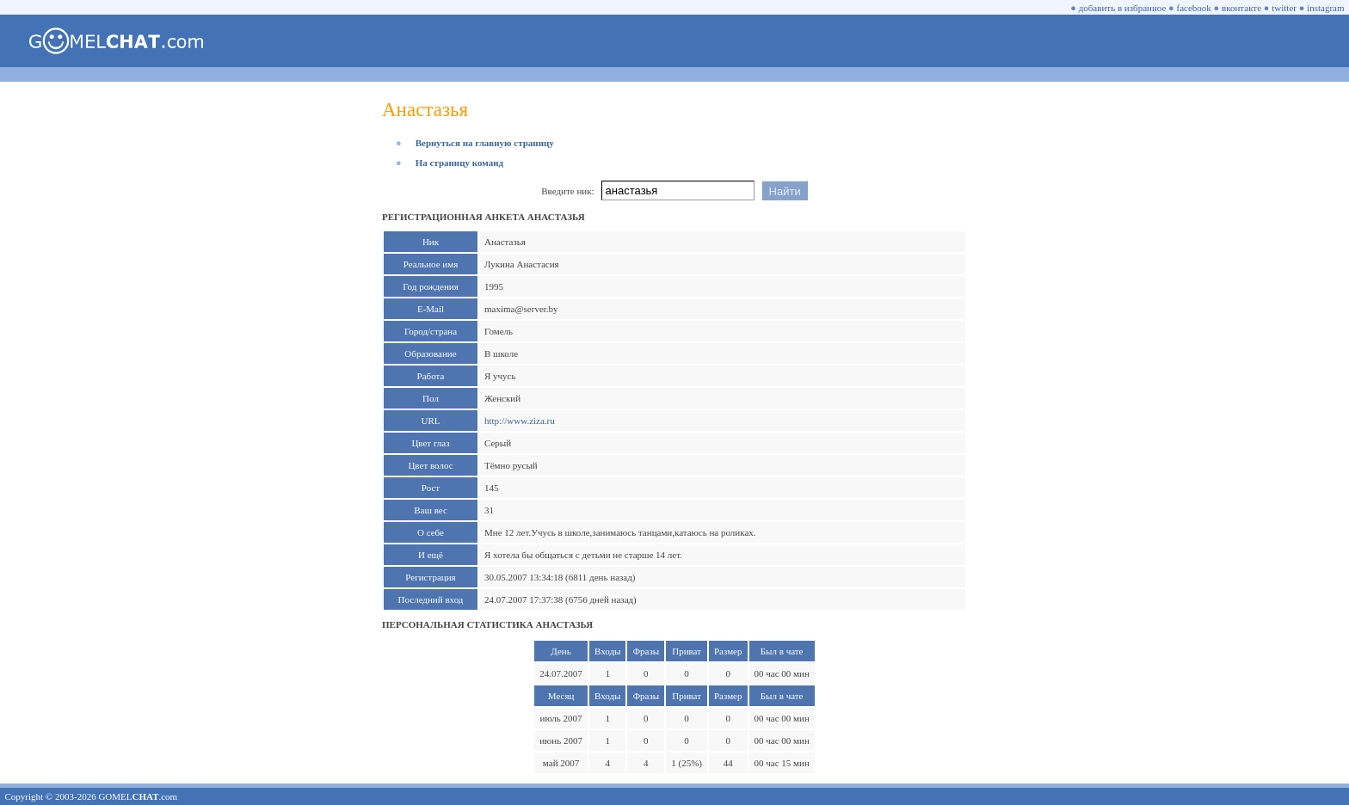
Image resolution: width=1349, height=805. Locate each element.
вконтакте (1241, 8)
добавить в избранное (1123, 8)
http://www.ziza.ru (519, 420)
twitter (1284, 8)
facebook (1194, 8)
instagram (1325, 8)
